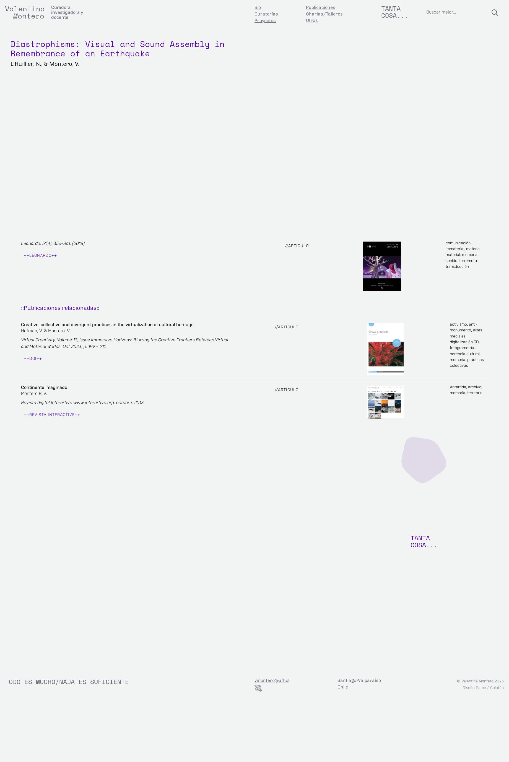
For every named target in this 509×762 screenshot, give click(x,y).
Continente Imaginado (44, 387)
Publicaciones (320, 7)
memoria (469, 254)
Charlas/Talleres (324, 14)
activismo (458, 324)
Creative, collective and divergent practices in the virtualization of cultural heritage (107, 324)
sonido (451, 260)
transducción (457, 266)
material (453, 254)
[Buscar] (493, 11)
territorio (474, 393)
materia (473, 249)
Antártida (458, 387)
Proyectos (265, 20)
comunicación (458, 243)
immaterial (455, 249)
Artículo (298, 245)
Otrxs (312, 20)
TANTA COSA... (424, 541)
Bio (257, 7)
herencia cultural (465, 354)
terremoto (468, 260)
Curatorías (266, 14)
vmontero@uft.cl (271, 680)
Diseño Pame (474, 687)
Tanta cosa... (394, 12)
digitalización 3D (464, 342)
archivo (474, 387)
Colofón (497, 687)
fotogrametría (462, 347)
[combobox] (456, 11)
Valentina (25, 8)
